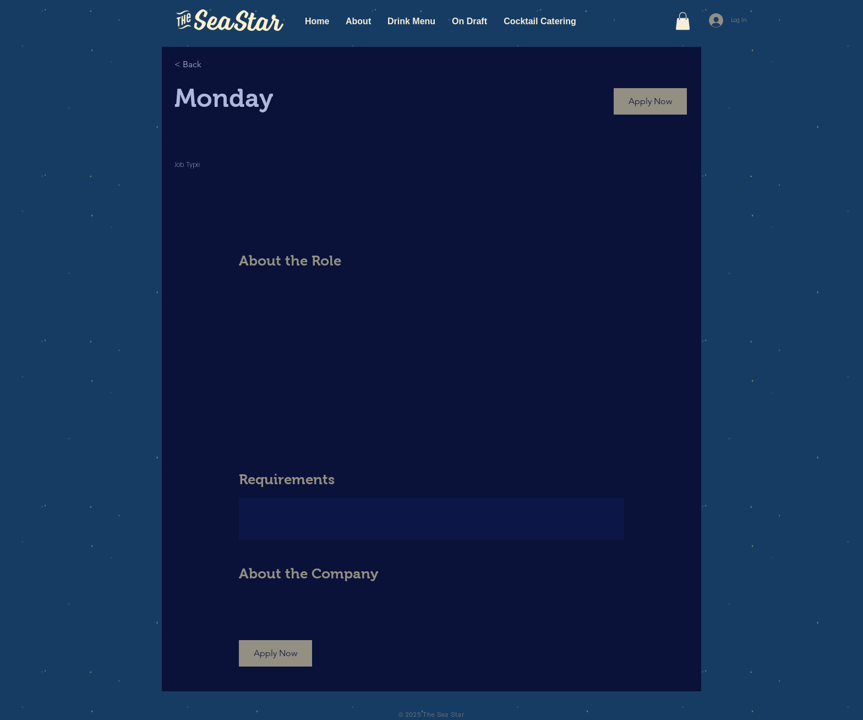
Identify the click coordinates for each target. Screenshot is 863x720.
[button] (682, 21)
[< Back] (213, 64)
